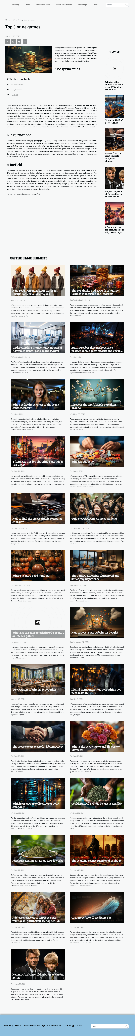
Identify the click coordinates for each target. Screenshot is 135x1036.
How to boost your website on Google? (94, 632)
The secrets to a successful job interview (37, 746)
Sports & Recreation (64, 4)
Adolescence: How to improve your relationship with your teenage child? (36, 919)
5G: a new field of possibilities (114, 121)
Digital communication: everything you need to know (96, 691)
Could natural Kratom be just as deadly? (96, 803)
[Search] (117, 5)
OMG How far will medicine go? (91, 917)
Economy (15, 4)
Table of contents (19, 79)
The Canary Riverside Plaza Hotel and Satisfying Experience (95, 577)
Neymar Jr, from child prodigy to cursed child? (114, 194)
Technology (82, 4)
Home (7, 20)
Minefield (14, 95)
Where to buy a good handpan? (31, 575)
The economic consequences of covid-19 (96, 860)
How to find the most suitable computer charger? (113, 157)
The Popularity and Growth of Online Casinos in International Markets (95, 292)
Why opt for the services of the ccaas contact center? (35, 406)
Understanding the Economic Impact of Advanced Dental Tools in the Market (37, 349)
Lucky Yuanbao (16, 90)
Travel (27, 4)
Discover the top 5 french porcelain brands (93, 406)
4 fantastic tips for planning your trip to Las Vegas (114, 230)
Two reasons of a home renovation (34, 689)
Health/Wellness (43, 4)
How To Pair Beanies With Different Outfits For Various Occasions (34, 292)
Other (95, 4)
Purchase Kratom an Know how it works (37, 860)
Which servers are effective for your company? (35, 805)
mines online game (40, 105)
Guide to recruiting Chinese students (94, 518)
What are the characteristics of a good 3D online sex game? (114, 85)
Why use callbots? (82, 461)
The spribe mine (16, 85)
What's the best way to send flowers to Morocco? (95, 748)
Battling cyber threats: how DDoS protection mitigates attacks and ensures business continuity (97, 351)
